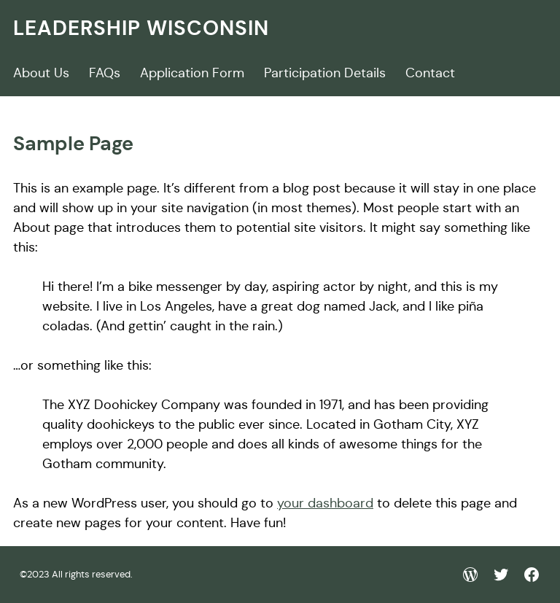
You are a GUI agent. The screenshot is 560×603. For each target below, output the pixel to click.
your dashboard (325, 503)
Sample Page (73, 143)
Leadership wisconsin (141, 28)
